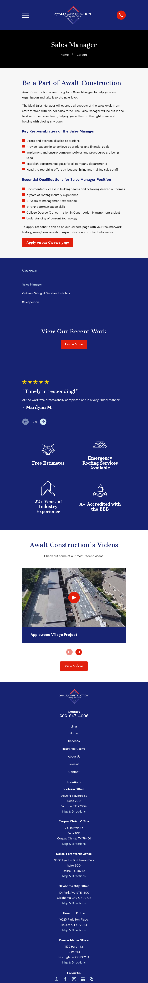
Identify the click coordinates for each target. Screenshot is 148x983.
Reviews (74, 764)
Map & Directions (74, 811)
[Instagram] (74, 979)
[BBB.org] (56, 979)
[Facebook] (65, 979)
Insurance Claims (73, 749)
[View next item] (43, 422)
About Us (74, 756)
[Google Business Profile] (83, 979)
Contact (74, 772)
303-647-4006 (74, 716)
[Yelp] (92, 979)
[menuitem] (74, 284)
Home (74, 733)
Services (74, 741)
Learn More (74, 344)
